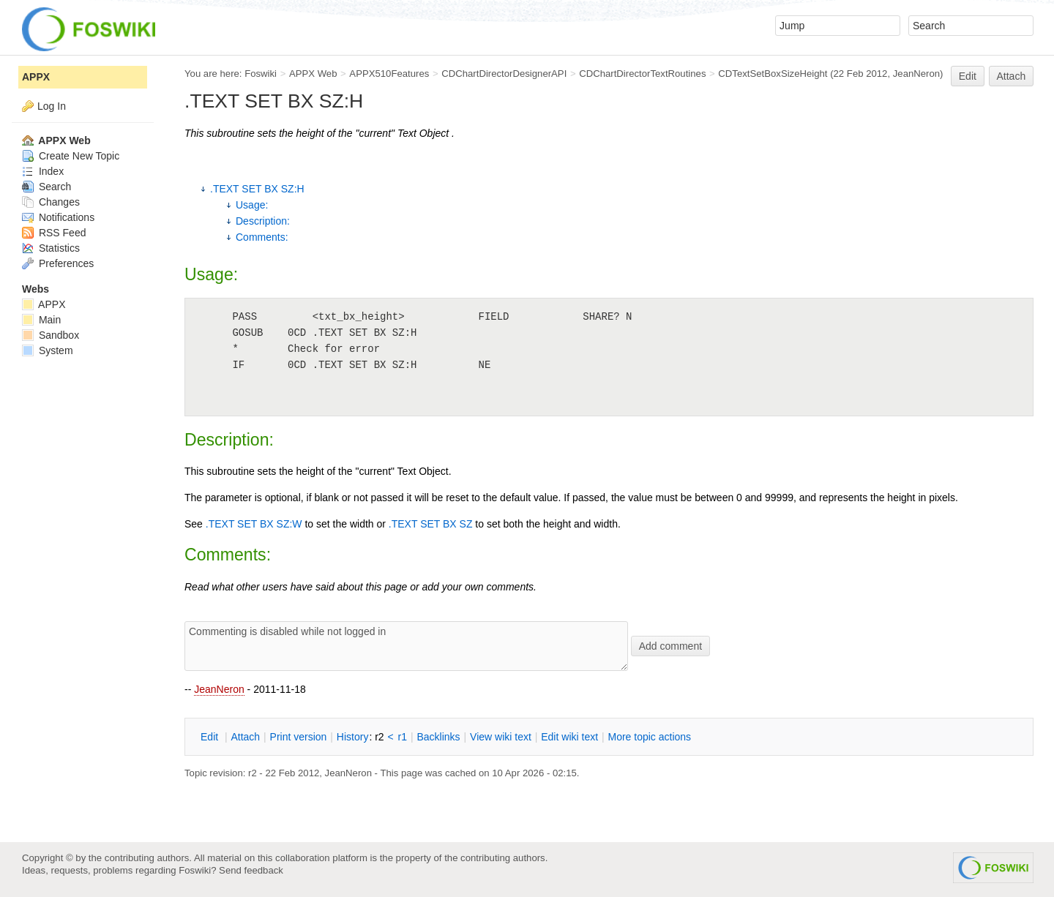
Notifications (58, 217)
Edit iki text (569, 737)
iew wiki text (500, 737)
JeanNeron (219, 689)
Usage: (252, 205)
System (47, 350)
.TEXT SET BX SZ (431, 524)
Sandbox (50, 335)
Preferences (58, 263)
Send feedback (251, 870)
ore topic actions (649, 737)
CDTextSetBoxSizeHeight (772, 73)
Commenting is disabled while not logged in (406, 646)
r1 (402, 737)
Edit (967, 76)
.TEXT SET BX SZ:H (257, 189)
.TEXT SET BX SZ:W (254, 524)
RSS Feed (54, 233)
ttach (245, 737)
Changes (51, 202)
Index (43, 171)
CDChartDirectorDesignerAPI (504, 73)
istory (353, 737)
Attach (1011, 76)
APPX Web (313, 73)
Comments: (262, 237)
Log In (51, 106)
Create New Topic (70, 156)
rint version (298, 737)
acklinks (438, 737)
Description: (263, 221)
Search (46, 186)
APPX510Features (389, 73)
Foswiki (260, 73)
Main (41, 320)
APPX (36, 77)
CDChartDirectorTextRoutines (642, 73)
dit (211, 737)
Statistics (51, 248)
